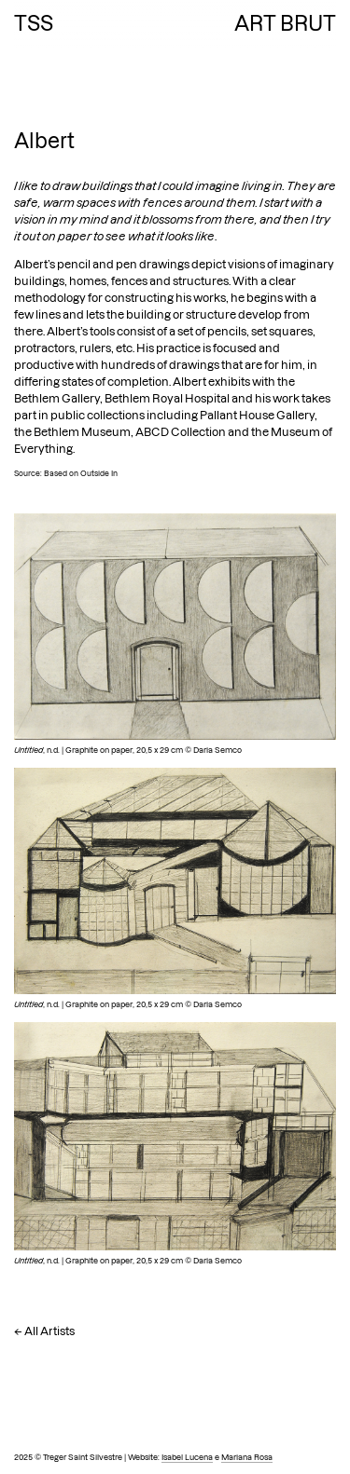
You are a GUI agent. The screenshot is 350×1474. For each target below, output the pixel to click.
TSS (33, 23)
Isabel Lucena (187, 1457)
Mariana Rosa (247, 1457)
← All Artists (44, 1331)
